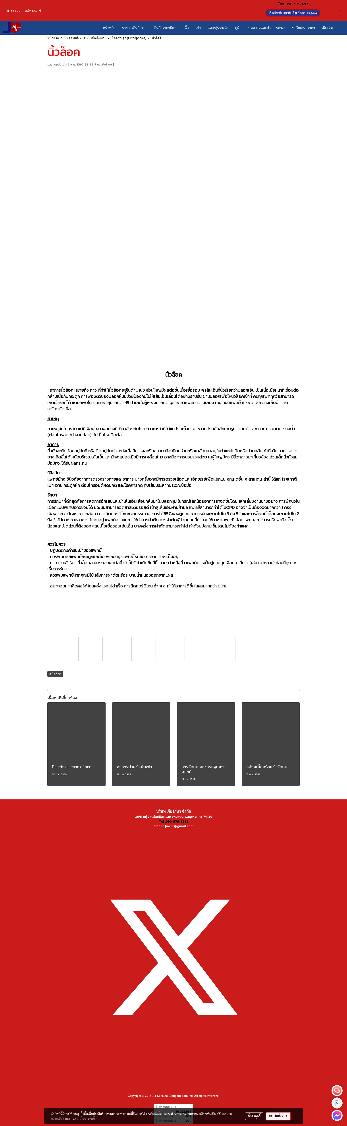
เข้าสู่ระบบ (13, 10)
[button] (340, 28)
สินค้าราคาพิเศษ (166, 28)
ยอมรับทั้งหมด (278, 1116)
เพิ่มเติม (327, 28)
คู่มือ (238, 28)
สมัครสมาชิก (34, 10)
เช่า (198, 28)
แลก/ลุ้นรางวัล (218, 28)
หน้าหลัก (109, 28)
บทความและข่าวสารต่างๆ (266, 28)
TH (337, 10)
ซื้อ (187, 28)
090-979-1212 (296, 4)
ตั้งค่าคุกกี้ (254, 1116)
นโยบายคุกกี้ (87, 1118)
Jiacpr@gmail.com (179, 826)
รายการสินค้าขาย (134, 28)
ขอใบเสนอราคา (303, 28)
